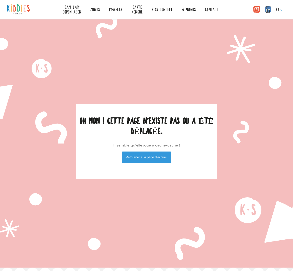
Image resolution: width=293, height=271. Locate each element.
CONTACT (211, 9)
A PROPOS (189, 9)
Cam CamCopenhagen (71, 9)
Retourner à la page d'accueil (146, 157)
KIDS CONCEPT (162, 9)
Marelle (115, 9)
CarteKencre (137, 9)
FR (279, 9)
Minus (95, 9)
